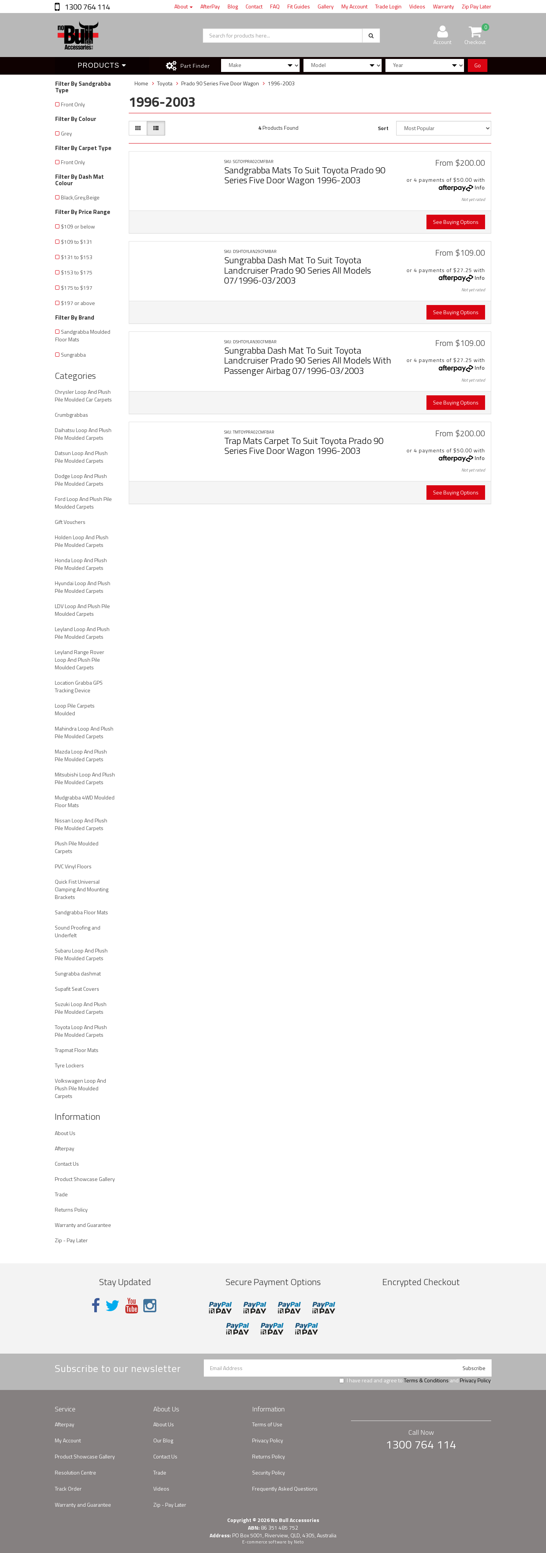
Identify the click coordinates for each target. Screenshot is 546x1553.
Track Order (68, 1488)
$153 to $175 (76, 272)
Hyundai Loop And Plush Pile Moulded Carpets (82, 587)
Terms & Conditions (426, 1380)
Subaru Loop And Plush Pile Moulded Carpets (81, 954)
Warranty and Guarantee (83, 1225)
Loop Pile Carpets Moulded (75, 709)
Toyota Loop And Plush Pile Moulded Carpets (81, 1031)
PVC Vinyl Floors (73, 866)
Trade (61, 1194)
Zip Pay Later (476, 6)
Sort (383, 128)
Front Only (73, 104)
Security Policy (268, 1472)
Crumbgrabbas (71, 415)
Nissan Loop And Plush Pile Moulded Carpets (81, 824)
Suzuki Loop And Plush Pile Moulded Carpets (81, 1008)
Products (102, 65)
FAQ (275, 6)
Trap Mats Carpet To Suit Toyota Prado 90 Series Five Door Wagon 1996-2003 (304, 445)
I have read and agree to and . (415, 1380)
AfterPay (210, 6)
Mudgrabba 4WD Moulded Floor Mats (85, 801)
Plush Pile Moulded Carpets (76, 847)
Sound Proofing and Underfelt (77, 931)
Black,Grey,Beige (80, 197)
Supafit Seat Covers (77, 989)
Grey (66, 133)
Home (141, 83)
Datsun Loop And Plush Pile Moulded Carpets (81, 457)
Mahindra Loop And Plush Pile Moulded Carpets (84, 732)
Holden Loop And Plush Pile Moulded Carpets (81, 541)
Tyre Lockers (69, 1065)
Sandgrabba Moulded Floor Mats (82, 335)
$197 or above (78, 303)
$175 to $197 (76, 288)
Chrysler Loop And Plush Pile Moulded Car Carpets (83, 395)
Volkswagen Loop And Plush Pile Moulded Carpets (80, 1088)
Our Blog (163, 1440)
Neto (299, 1542)
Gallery (326, 6)
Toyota (164, 83)
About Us (65, 1133)
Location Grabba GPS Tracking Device (79, 686)
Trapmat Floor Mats (76, 1050)
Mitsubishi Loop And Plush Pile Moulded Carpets (85, 778)
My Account (354, 6)
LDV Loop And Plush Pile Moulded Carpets (82, 610)
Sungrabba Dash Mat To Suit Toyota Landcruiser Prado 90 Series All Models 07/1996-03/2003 (297, 270)
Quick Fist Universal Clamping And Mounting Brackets (81, 889)
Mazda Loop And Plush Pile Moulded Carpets (81, 755)
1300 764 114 (86, 7)
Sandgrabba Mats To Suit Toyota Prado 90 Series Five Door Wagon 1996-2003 (304, 175)
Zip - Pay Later (71, 1240)
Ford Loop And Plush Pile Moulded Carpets (83, 503)
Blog (233, 6)
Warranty (443, 6)
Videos (417, 6)
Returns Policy (71, 1210)
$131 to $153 (76, 257)
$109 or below (78, 226)
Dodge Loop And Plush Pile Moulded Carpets (81, 480)
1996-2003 (281, 83)
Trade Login (388, 6)
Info (480, 187)
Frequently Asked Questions (285, 1488)
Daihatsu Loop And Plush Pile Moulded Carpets (83, 434)
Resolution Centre (75, 1472)
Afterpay (64, 1148)
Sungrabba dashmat (78, 973)
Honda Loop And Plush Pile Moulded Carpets (81, 564)
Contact (254, 6)
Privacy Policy (475, 1380)
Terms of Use (267, 1424)
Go (477, 65)
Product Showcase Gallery (85, 1179)
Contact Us (67, 1164)
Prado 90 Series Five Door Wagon (220, 83)
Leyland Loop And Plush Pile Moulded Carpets (82, 633)
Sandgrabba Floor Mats (81, 912)
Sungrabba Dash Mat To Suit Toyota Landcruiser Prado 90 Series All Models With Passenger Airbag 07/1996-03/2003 (307, 360)
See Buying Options (456, 222)
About (183, 6)
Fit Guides (298, 6)
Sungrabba (73, 355)
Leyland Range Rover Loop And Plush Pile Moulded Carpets (79, 659)
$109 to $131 (76, 242)
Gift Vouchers (70, 522)
